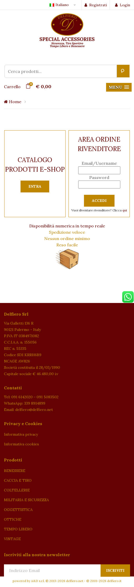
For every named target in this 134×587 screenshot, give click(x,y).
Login (122, 5)
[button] (119, 87)
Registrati (96, 5)
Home (12, 101)
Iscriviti (115, 570)
